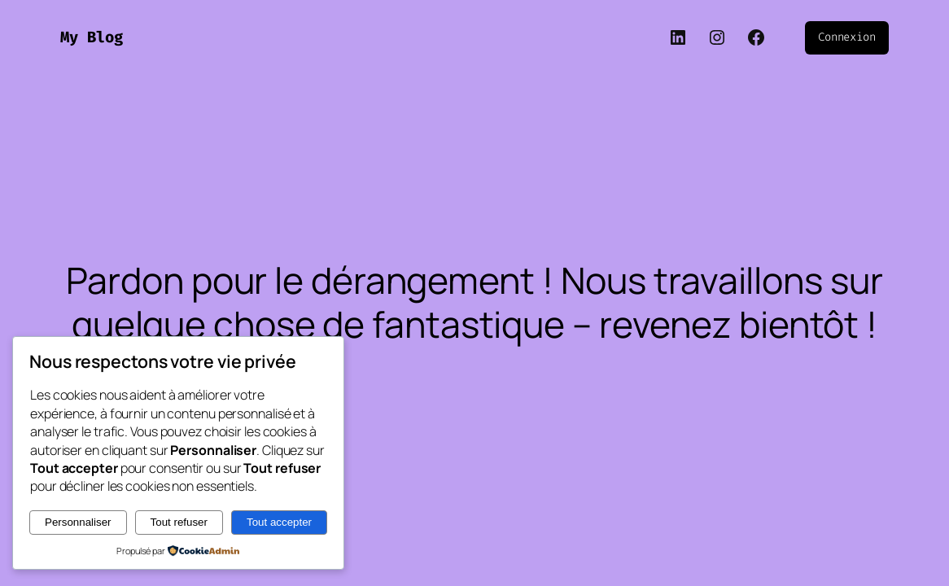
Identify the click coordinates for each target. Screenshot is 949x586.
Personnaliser (78, 522)
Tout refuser (179, 522)
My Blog (91, 37)
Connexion (847, 37)
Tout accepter (279, 522)
